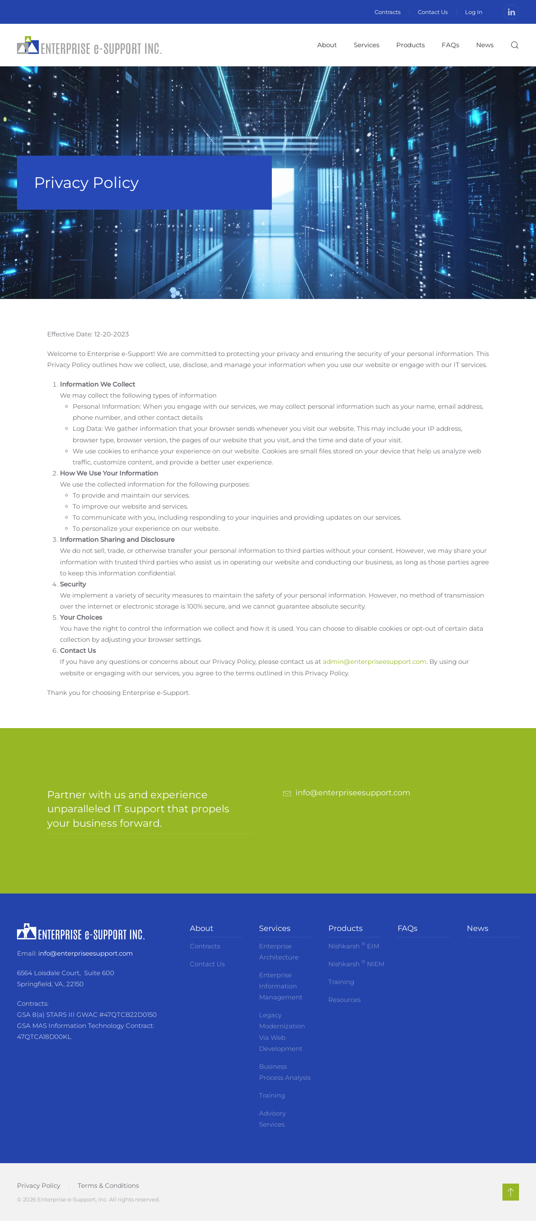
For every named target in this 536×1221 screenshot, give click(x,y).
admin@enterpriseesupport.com (374, 661)
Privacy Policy (38, 1185)
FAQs (450, 45)
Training (272, 1095)
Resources (344, 1000)
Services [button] (366, 45)
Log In (473, 12)
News (485, 45)
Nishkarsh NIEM (354, 963)
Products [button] (410, 45)
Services (275, 928)
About (201, 928)
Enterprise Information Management (280, 986)
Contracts (388, 12)
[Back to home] (89, 45)
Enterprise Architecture (279, 951)
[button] (515, 45)
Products (345, 928)
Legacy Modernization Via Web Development (282, 1031)
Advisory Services (272, 1118)
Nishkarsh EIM (353, 945)
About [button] (327, 45)
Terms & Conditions (108, 1185)
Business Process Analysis (284, 1072)
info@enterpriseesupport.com (85, 953)
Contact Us (433, 12)
